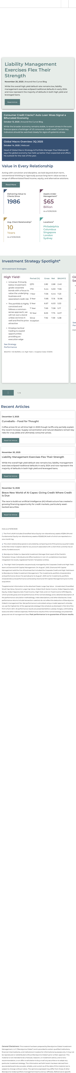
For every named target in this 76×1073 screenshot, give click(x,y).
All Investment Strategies (14, 269)
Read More (11, 185)
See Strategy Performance (16, 345)
